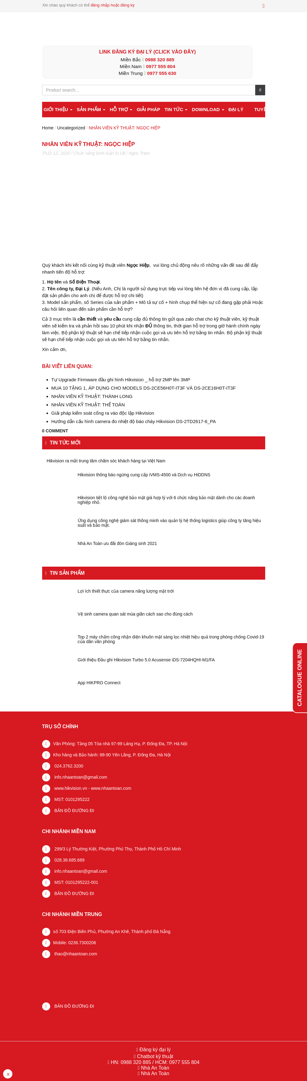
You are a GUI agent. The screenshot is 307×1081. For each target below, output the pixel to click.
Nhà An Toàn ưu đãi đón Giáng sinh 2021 (117, 543)
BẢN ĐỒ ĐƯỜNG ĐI (73, 810)
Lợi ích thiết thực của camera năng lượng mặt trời (126, 591)
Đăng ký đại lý (154, 1049)
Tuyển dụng (269, 109)
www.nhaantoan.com (111, 788)
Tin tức (176, 109)
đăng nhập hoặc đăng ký (112, 5)
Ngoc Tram (139, 153)
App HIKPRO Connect (99, 683)
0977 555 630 (161, 73)
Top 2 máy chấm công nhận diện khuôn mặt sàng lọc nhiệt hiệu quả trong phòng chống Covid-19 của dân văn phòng (171, 639)
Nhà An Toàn (155, 1067)
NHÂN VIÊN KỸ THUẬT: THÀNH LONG (92, 396)
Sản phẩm (91, 109)
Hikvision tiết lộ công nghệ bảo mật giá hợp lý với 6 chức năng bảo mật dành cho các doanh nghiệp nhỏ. (166, 500)
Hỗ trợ (121, 109)
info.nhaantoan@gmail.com (80, 777)
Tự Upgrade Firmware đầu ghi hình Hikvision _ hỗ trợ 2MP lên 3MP (120, 379)
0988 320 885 (159, 59)
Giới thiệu (58, 109)
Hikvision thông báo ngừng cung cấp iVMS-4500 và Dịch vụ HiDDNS (144, 475)
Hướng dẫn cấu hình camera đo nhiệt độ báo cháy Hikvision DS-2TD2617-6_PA (133, 421)
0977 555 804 (160, 66)
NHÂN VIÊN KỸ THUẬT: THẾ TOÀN (88, 404)
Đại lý (235, 109)
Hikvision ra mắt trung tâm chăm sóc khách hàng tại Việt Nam (106, 461)
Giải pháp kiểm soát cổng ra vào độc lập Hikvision (102, 413)
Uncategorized (71, 127)
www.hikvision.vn (70, 788)
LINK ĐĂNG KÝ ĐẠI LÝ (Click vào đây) (147, 51)
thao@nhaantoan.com (75, 953)
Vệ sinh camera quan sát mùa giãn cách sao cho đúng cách (135, 614)
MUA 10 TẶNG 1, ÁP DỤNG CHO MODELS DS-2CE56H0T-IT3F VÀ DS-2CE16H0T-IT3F (143, 388)
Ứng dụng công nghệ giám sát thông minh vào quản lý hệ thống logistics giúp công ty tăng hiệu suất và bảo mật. (169, 523)
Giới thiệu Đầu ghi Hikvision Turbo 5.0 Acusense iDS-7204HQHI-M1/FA (146, 660)
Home (48, 127)
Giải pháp (148, 109)
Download (208, 109)
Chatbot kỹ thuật (154, 1056)
